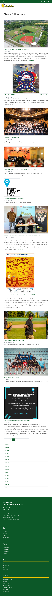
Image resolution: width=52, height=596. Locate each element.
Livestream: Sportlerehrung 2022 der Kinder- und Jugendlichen (20, 169)
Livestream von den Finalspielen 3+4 (14, 340)
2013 (7, 482)
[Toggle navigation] (49, 5)
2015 (7, 475)
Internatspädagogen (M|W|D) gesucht (14, 198)
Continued (31, 60)
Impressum (6, 583)
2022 (7, 453)
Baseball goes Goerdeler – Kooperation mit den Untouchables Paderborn (23, 235)
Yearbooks (6, 537)
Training (5, 532)
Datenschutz (6, 585)
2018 (7, 466)
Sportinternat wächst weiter (11, 377)
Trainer (5, 581)
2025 (7, 444)
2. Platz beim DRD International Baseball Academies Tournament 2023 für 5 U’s (26, 95)
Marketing (6, 591)
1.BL (4, 563)
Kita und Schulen (7, 587)
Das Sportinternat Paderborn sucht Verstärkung (17, 420)
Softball (5, 553)
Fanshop (5, 535)
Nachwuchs (6, 565)
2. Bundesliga (6, 551)
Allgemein (5, 569)
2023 (7, 450)
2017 (7, 469)
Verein (4, 567)
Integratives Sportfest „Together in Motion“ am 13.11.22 (19, 295)
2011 (7, 488)
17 (24, 440)
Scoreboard (6, 547)
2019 (7, 463)
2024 (7, 447)
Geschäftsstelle (7, 579)
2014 (7, 478)
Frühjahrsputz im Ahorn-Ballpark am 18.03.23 (16, 49)
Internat (5, 533)
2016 (7, 472)
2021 (7, 457)
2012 (7, 485)
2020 (7, 460)
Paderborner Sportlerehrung (11, 137)
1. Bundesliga (6, 549)
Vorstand (5, 589)
